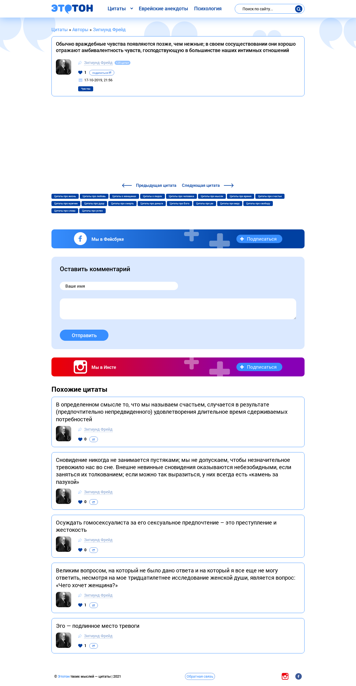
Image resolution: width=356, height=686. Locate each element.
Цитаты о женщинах (124, 196)
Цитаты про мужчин (66, 203)
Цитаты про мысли (212, 196)
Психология (208, 8)
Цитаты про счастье (270, 196)
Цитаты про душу (94, 203)
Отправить (84, 335)
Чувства (85, 88)
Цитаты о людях (152, 196)
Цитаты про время (240, 196)
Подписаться (262, 239)
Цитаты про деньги (151, 203)
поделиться (101, 72)
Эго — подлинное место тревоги (97, 625)
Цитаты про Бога (179, 203)
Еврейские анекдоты (163, 8)
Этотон (64, 676)
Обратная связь (200, 676)
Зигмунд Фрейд (98, 62)
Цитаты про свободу (258, 203)
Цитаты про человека (181, 196)
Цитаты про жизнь (65, 196)
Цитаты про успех (92, 210)
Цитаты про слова (64, 210)
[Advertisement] (178, 140)
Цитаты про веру (229, 203)
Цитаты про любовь (94, 196)
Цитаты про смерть (122, 203)
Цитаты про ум (204, 203)
